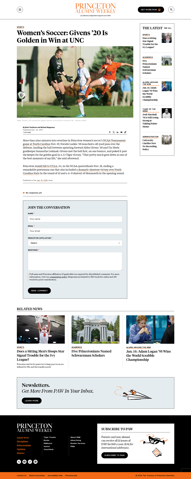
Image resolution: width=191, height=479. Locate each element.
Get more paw (149, 10)
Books (46, 440)
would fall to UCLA (46, 166)
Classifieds (49, 449)
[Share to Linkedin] (117, 132)
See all (168, 28)
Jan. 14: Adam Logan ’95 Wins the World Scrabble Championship (150, 93)
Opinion (21, 449)
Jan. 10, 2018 (42, 180)
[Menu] (20, 10)
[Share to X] (113, 132)
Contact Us (21, 475)
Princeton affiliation (39, 238)
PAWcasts (48, 443)
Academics (148, 57)
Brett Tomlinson (31, 127)
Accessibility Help (55, 475)
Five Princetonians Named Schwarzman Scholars (150, 67)
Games (47, 446)
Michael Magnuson (48, 127)
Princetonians (24, 445)
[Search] (171, 10)
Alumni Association (37, 475)
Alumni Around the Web (150, 83)
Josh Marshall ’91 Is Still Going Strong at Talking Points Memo (150, 120)
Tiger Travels (50, 437)
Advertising (75, 440)
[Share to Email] (121, 132)
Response (33, 250)
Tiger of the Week (149, 110)
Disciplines (22, 441)
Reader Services (77, 443)
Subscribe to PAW (114, 455)
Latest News (23, 437)
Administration (151, 137)
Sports (20, 27)
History (21, 453)
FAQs (72, 446)
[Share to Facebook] (109, 132)
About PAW (75, 437)
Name (30, 213)
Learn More (32, 401)
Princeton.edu (71, 475)
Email (30, 226)
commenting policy (58, 276)
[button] (125, 132)
